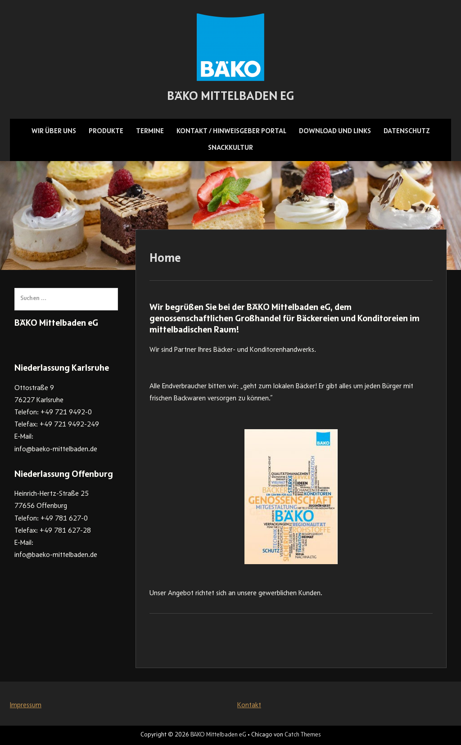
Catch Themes (303, 735)
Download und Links (335, 131)
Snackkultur (230, 148)
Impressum (25, 705)
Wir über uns (54, 131)
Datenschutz (407, 131)
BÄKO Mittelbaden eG (230, 97)
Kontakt (249, 705)
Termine (150, 131)
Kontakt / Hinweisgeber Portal (231, 131)
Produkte (106, 131)
